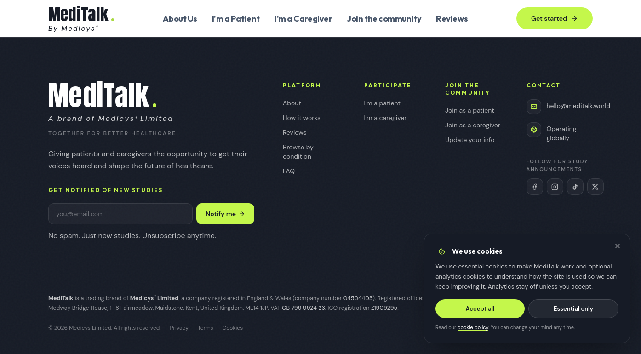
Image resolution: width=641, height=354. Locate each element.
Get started (554, 18)
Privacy (179, 327)
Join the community (384, 18)
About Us (180, 18)
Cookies (233, 327)
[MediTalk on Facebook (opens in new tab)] (535, 186)
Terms (205, 327)
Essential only (573, 309)
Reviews (452, 18)
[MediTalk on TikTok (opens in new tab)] (575, 186)
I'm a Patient (236, 18)
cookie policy (473, 328)
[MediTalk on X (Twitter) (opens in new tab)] (595, 186)
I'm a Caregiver (303, 18)
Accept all (480, 309)
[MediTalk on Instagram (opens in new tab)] (555, 186)
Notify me (225, 214)
